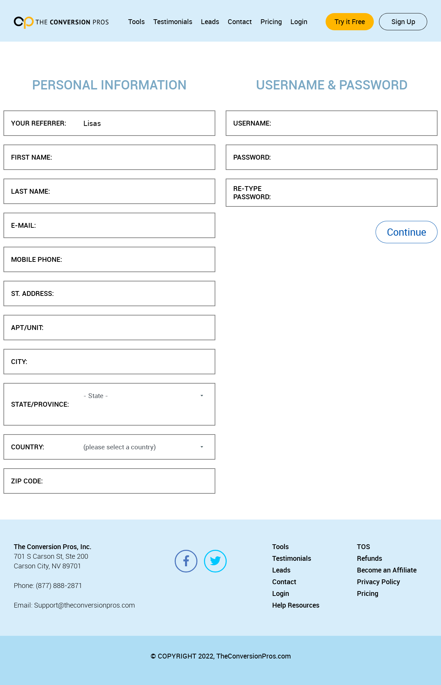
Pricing (271, 21)
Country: (27, 447)
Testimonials (172, 21)
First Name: (31, 157)
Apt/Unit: (27, 327)
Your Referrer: (38, 123)
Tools (136, 21)
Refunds (369, 558)
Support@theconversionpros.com (84, 605)
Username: (252, 123)
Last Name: (30, 191)
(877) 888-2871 (59, 585)
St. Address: (32, 293)
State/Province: (40, 404)
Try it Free (350, 21)
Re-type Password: (252, 192)
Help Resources (295, 605)
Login (298, 21)
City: (19, 361)
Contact (240, 21)
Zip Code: (27, 481)
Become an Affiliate (387, 570)
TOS (363, 546)
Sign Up (403, 21)
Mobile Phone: (36, 259)
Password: (252, 157)
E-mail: (23, 225)
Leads (210, 21)
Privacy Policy (378, 581)
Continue (406, 231)
